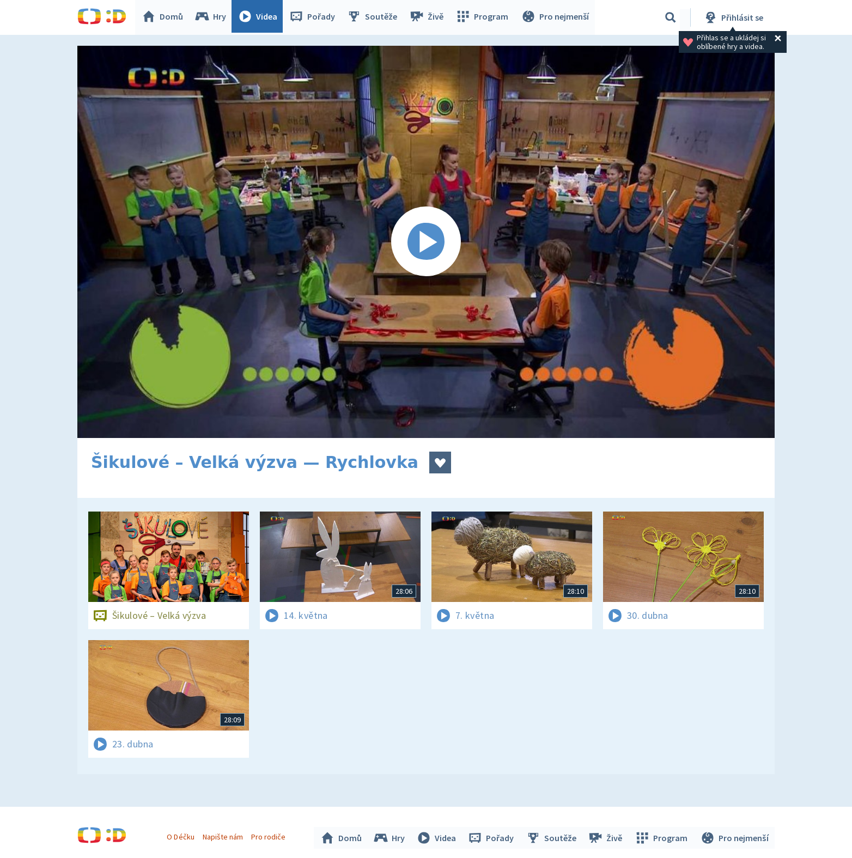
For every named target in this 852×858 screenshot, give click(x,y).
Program (483, 17)
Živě (428, 17)
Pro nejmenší (555, 17)
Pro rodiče (270, 835)
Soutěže (374, 17)
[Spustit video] (426, 242)
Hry (213, 17)
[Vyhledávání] (670, 17)
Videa (260, 17)
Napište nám (224, 835)
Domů (165, 17)
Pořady (314, 17)
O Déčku (182, 835)
